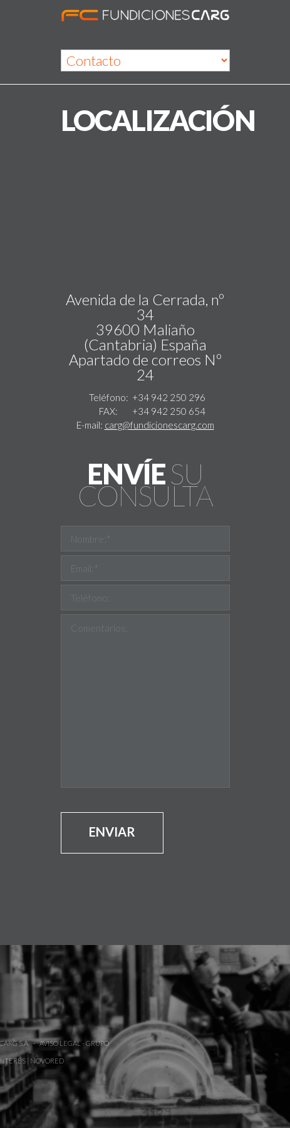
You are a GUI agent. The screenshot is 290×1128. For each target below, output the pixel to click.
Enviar (112, 831)
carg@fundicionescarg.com (159, 425)
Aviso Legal (23, 1043)
